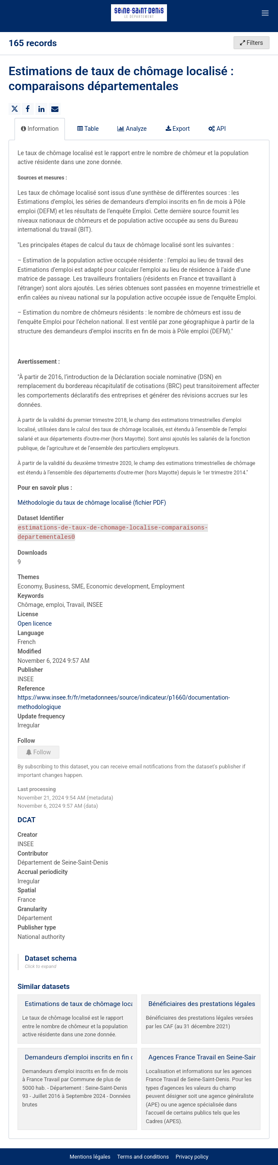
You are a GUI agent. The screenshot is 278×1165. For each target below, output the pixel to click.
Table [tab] (88, 128)
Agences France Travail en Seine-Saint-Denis (213, 1057)
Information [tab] (40, 128)
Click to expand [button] (40, 966)
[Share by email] (55, 109)
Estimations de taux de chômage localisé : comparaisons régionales (124, 1004)
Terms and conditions (143, 1156)
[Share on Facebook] (28, 109)
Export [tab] (178, 128)
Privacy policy (192, 1156)
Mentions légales (90, 1156)
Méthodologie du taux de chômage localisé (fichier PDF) (92, 502)
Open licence (35, 623)
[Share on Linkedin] (41, 109)
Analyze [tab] (131, 128)
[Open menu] (265, 13)
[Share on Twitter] (14, 109)
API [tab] (216, 128)
